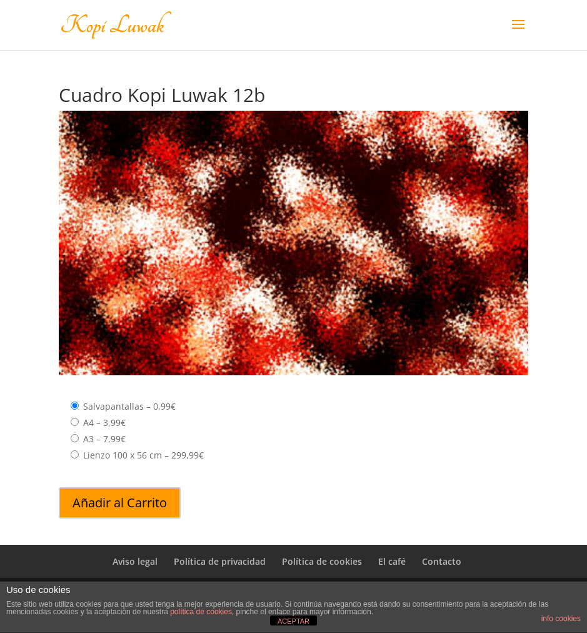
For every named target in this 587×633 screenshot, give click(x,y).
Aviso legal (135, 561)
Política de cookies (322, 561)
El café (392, 561)
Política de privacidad (220, 561)
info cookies (561, 618)
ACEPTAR (293, 621)
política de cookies (201, 611)
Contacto (441, 561)
